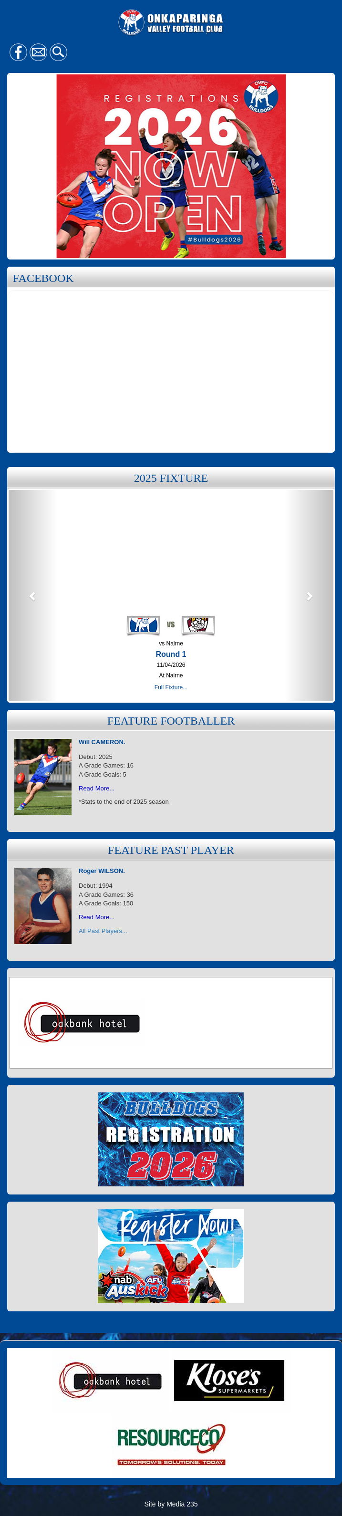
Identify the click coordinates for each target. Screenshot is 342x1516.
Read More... (96, 788)
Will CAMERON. (102, 742)
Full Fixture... (171, 687)
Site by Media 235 (170, 1504)
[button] (33, 595)
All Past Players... (103, 931)
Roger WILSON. (102, 870)
